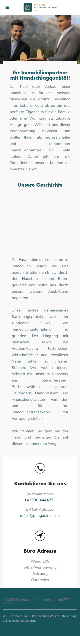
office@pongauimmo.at (40, 515)
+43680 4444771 (40, 500)
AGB (6, 616)
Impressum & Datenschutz (29, 616)
